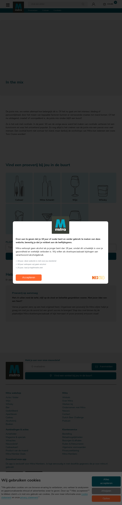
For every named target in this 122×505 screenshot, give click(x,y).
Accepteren (28, 277)
